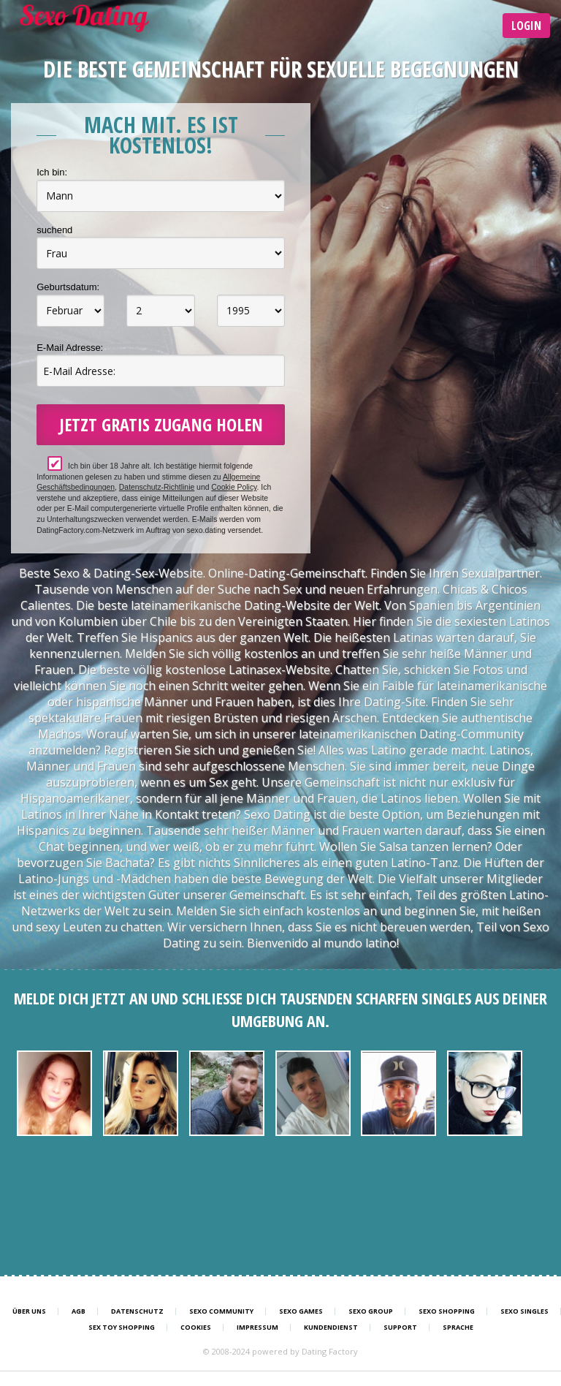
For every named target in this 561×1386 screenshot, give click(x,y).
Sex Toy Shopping (121, 1327)
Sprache (458, 1327)
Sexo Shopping (447, 1311)
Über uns (29, 1311)
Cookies (195, 1327)
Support (400, 1327)
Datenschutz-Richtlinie (156, 487)
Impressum (257, 1327)
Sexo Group (370, 1311)
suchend (54, 229)
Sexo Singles (524, 1311)
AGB (78, 1311)
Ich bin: (52, 172)
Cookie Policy (233, 487)
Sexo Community (221, 1311)
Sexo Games (301, 1311)
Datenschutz (137, 1311)
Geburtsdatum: (68, 286)
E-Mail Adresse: (70, 347)
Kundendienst (331, 1327)
